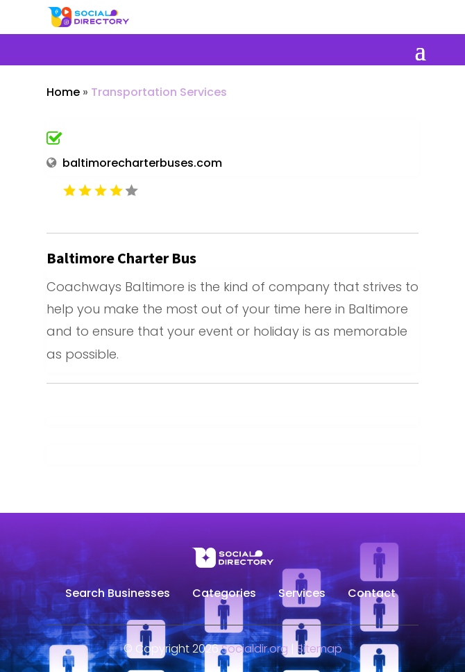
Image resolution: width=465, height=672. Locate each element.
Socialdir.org (254, 649)
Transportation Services (159, 92)
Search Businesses (117, 595)
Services (302, 595)
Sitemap (319, 649)
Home (63, 92)
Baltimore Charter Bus (121, 258)
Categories (224, 595)
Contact (372, 595)
